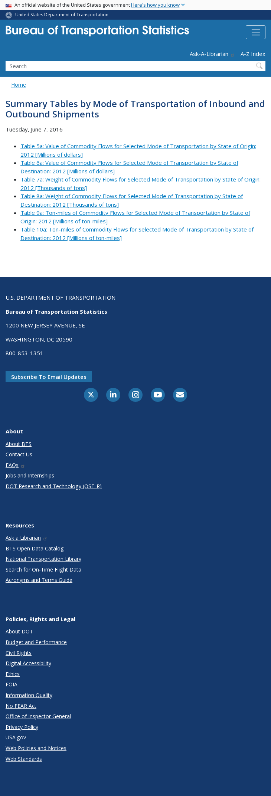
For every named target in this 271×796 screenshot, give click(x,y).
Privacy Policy (22, 726)
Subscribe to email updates (48, 376)
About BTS (19, 443)
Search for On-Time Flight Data (43, 569)
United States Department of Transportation (61, 14)
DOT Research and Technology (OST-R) (54, 486)
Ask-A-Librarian (212, 53)
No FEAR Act (21, 705)
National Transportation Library (43, 558)
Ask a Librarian (27, 537)
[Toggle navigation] (255, 32)
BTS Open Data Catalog (35, 548)
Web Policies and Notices (36, 748)
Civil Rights (19, 652)
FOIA (11, 684)
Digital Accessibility (28, 663)
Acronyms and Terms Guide (39, 579)
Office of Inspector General (38, 716)
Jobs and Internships (30, 475)
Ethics (13, 673)
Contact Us (19, 454)
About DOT (19, 631)
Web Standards (24, 758)
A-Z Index (253, 53)
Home (18, 84)
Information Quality (29, 695)
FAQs (15, 465)
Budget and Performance (36, 642)
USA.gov (16, 737)
